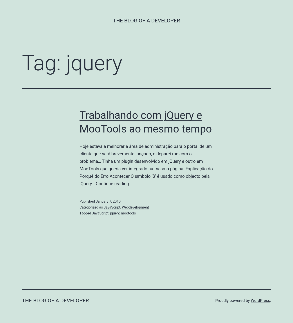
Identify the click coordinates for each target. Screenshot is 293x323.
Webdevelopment (135, 207)
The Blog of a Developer (146, 21)
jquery (114, 213)
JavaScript (112, 207)
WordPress (260, 300)
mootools (128, 213)
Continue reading (112, 183)
